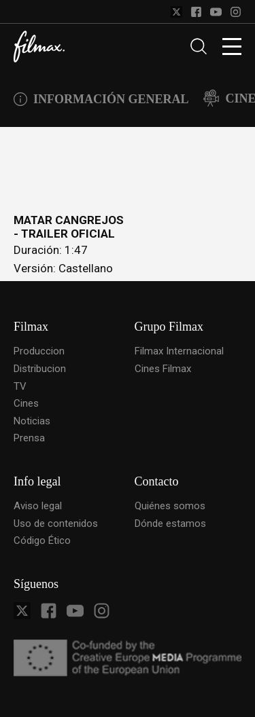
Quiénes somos (170, 506)
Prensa (29, 438)
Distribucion (40, 369)
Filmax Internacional (179, 351)
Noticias (32, 421)
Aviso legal (38, 506)
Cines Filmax (163, 369)
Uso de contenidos (56, 523)
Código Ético (42, 540)
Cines (26, 403)
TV (20, 386)
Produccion (39, 351)
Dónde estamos (170, 523)
